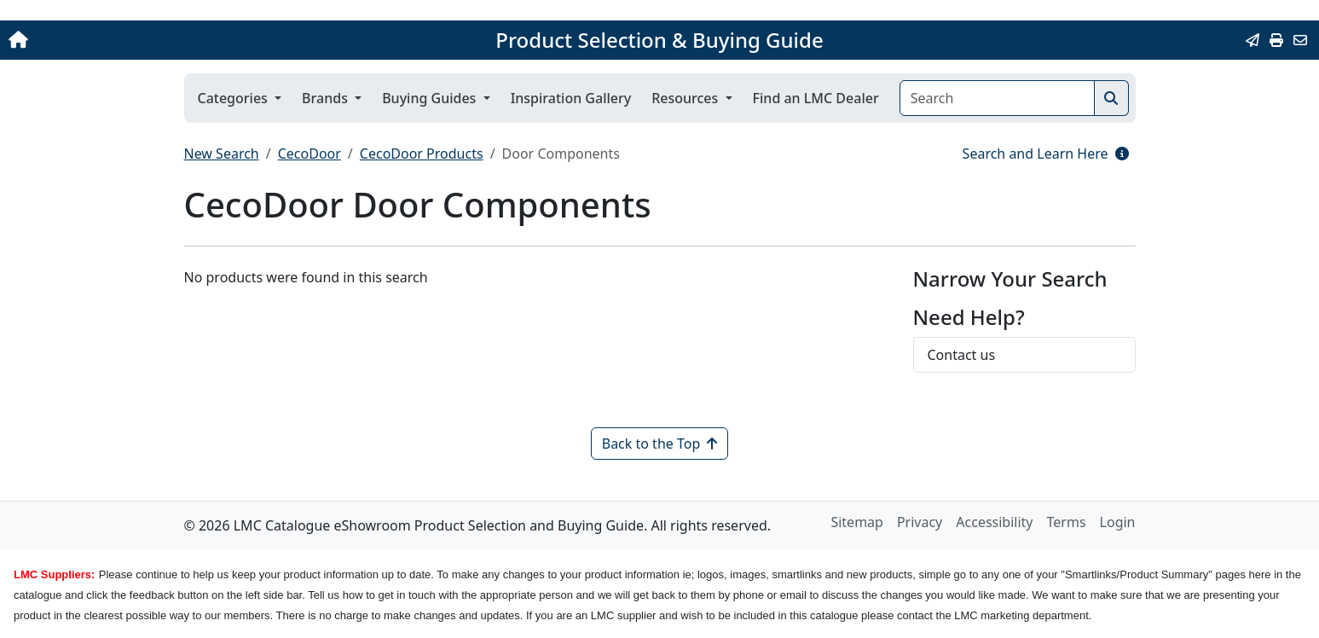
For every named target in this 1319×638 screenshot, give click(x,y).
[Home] (137, 40)
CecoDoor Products (421, 153)
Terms (1066, 522)
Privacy (919, 522)
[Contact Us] (1300, 40)
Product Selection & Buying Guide (659, 40)
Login (1118, 522)
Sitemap (856, 522)
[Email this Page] (1252, 40)
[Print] (1276, 40)
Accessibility (994, 522)
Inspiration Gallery (571, 98)
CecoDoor (309, 153)
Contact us (962, 354)
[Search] (997, 98)
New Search (221, 153)
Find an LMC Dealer (816, 98)
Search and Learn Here (1046, 153)
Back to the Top (660, 443)
